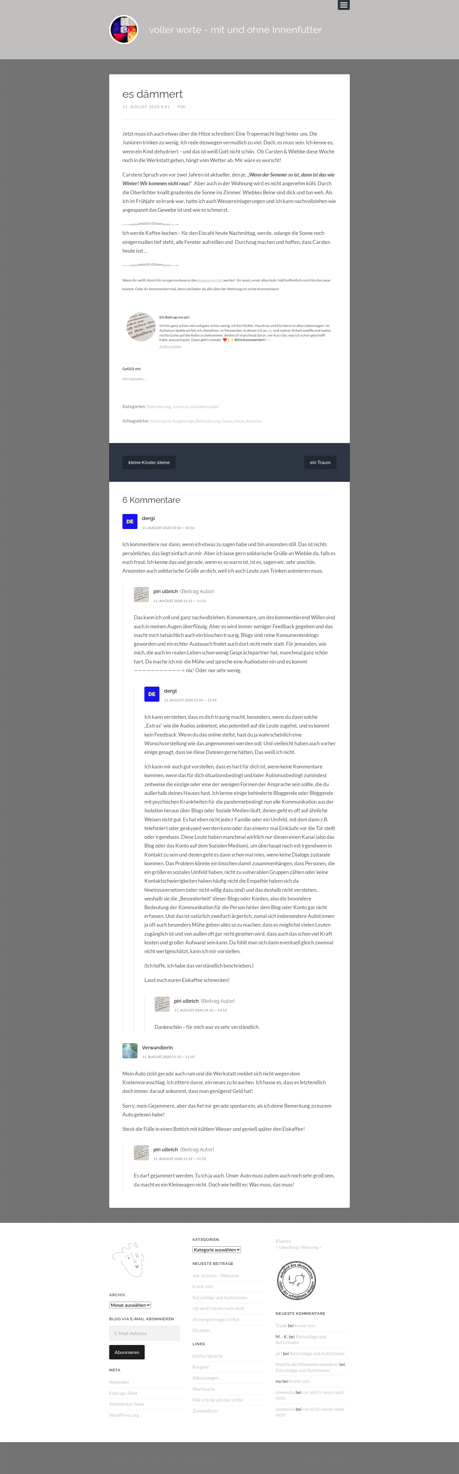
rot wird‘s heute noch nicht (219, 1309)
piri (181, 107)
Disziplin (201, 1331)
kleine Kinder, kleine (149, 463)
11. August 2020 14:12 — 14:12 (204, 1010)
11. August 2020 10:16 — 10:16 (172, 528)
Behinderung (159, 407)
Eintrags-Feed (123, 1394)
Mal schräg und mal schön (218, 1400)
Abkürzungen (206, 1378)
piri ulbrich (166, 592)
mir (270, 331)
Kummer (259, 421)
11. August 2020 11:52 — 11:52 (183, 1159)
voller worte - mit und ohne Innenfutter (244, 30)
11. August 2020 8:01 (146, 107)
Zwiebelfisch (205, 1411)
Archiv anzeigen (171, 347)
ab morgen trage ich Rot (216, 1320)
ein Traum (320, 463)
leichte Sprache (208, 1356)
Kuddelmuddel (207, 407)
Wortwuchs (204, 1389)
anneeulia (285, 1392)
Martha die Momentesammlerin (307, 1365)
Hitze (244, 421)
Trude (281, 1326)
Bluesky (283, 1242)
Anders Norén (326, 1458)
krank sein (203, 1287)
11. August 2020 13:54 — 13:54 (194, 701)
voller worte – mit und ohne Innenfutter (181, 1458)
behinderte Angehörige (173, 421)
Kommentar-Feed (126, 1405)
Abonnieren (127, 1353)
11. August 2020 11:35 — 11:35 (172, 1057)
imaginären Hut (210, 281)
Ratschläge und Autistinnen (220, 1298)
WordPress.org (124, 1415)
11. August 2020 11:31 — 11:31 (183, 601)
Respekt (201, 1367)
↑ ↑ (347, 1458)
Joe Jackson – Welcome (216, 1276)
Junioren (182, 407)
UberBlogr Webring (298, 1248)
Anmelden (119, 1383)
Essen (231, 421)
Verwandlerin (158, 1048)
